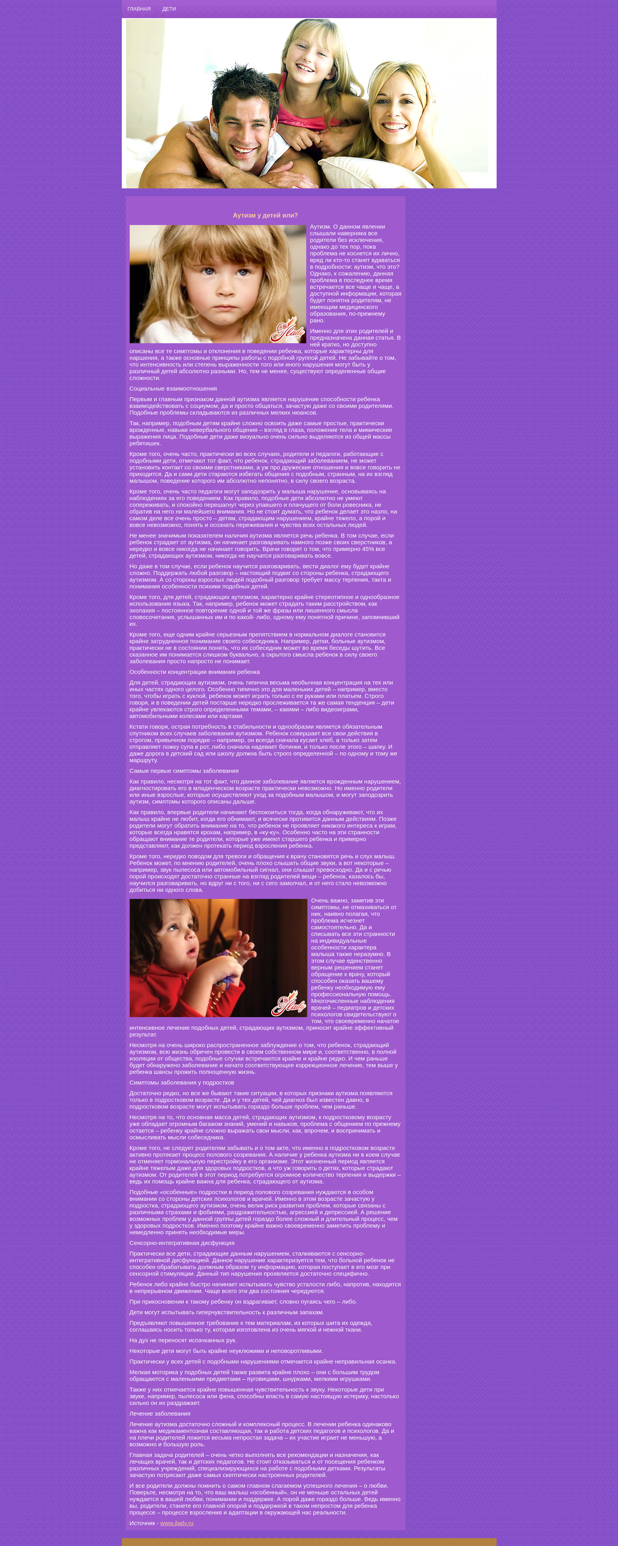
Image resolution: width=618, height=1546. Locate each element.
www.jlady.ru (177, 1523)
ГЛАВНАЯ (139, 9)
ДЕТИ (169, 9)
